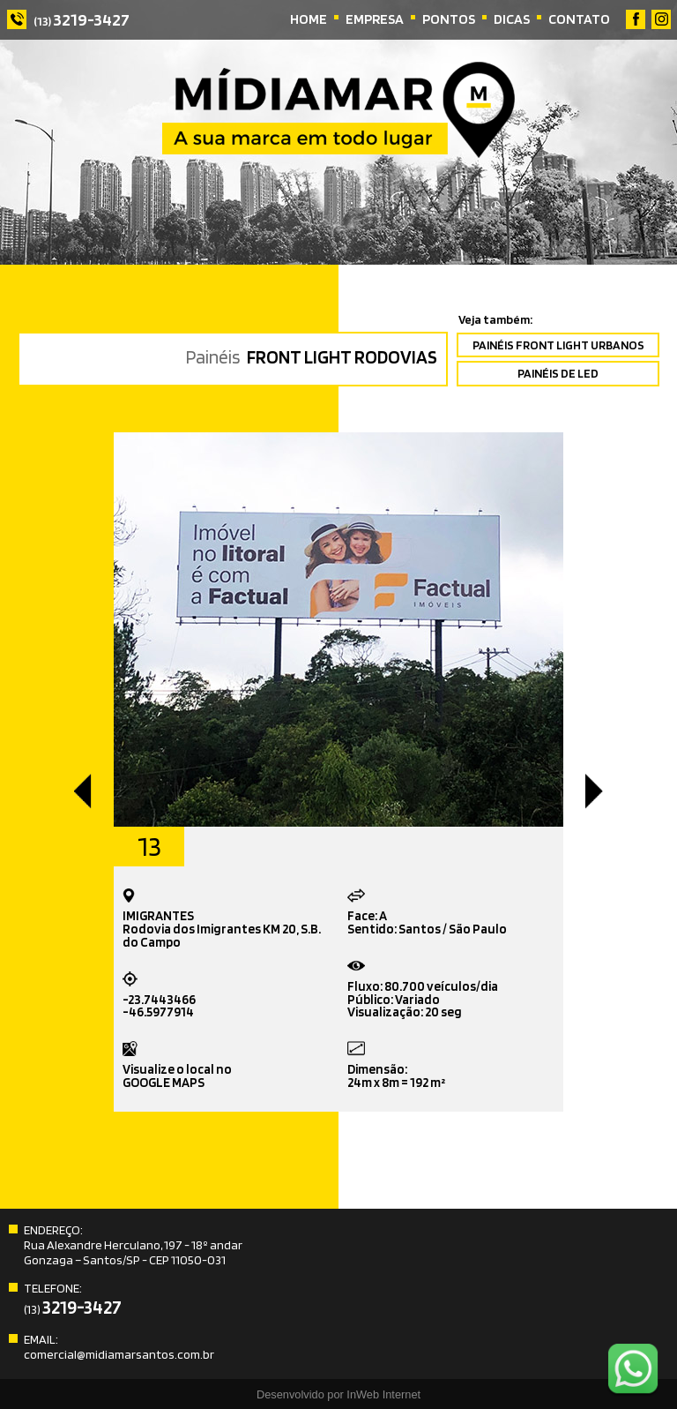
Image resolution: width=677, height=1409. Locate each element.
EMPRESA (375, 19)
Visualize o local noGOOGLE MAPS (177, 1065)
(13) (81, 20)
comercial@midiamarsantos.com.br (119, 1353)
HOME (308, 19)
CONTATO (579, 19)
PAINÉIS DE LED (558, 372)
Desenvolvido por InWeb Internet (338, 1394)
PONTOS (448, 19)
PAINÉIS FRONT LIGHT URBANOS (558, 344)
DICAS (512, 19)
